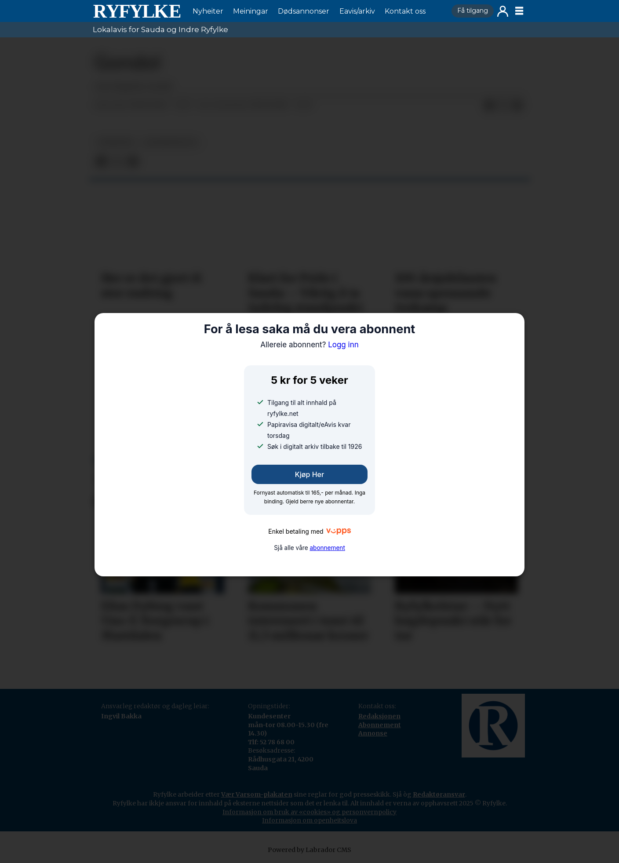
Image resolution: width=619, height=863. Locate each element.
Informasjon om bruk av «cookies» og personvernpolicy (309, 812)
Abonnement (379, 725)
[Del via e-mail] (517, 105)
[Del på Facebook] (489, 105)
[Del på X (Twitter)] (503, 105)
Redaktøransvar (439, 794)
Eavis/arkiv (357, 11)
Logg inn (502, 11)
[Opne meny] (519, 11)
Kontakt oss (405, 11)
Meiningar (250, 11)
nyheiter (115, 142)
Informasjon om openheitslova (309, 820)
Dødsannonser (303, 11)
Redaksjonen (379, 716)
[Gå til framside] (137, 11)
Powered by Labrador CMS (309, 850)
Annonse (372, 733)
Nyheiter (208, 11)
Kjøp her (309, 474)
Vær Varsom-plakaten (256, 794)
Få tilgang (472, 11)
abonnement (327, 547)
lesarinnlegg (170, 142)
